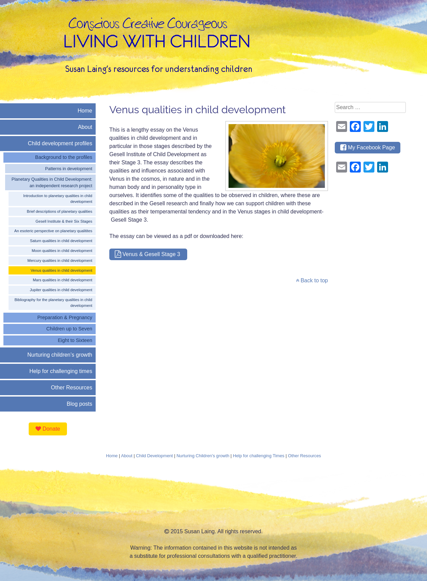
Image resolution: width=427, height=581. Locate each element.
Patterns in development (68, 168)
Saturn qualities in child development (61, 241)
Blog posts (79, 404)
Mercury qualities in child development (59, 260)
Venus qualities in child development (61, 270)
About (85, 127)
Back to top (312, 280)
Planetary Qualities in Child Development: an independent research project (52, 182)
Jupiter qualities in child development (61, 290)
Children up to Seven (69, 328)
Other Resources (71, 387)
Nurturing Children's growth (203, 455)
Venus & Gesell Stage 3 (148, 254)
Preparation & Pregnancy (64, 317)
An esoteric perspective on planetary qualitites (53, 231)
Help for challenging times (60, 371)
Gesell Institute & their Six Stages (64, 221)
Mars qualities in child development (62, 280)
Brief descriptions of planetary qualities (59, 211)
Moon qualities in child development (62, 251)
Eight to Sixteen (75, 340)
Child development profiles (60, 143)
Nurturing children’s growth (59, 355)
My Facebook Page (367, 147)
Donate (48, 429)
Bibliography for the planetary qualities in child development (53, 303)
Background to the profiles (63, 157)
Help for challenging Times (259, 455)
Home (85, 111)
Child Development (154, 455)
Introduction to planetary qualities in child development (57, 199)
